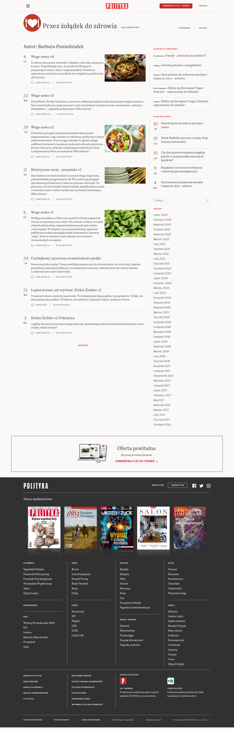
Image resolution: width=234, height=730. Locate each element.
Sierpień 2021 (161, 250)
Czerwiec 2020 (162, 284)
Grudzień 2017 (162, 367)
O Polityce (28, 700)
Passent (172, 571)
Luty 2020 (159, 294)
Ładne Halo (129, 721)
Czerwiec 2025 (162, 221)
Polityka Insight (61, 721)
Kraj (25, 618)
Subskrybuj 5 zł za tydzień (134, 463)
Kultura (124, 565)
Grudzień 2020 (162, 270)
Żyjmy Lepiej (30, 595)
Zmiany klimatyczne (131, 642)
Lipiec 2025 (160, 216)
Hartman (173, 575)
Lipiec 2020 (160, 280)
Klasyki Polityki (177, 627)
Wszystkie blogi (177, 595)
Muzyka (124, 575)
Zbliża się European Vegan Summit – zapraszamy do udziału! (178, 91)
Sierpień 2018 (161, 338)
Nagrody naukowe (130, 646)
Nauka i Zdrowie (128, 621)
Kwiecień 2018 (162, 348)
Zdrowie (125, 627)
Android (129, 690)
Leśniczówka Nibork (90, 721)
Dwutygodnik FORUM (32, 721)
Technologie (127, 637)
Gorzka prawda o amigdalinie (181, 66)
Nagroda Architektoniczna (135, 609)
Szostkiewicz (175, 580)
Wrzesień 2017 (162, 382)
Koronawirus (30, 607)
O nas (171, 661)
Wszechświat (127, 632)
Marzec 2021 (161, 255)
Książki (124, 571)
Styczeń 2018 (161, 363)
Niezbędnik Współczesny (37, 585)
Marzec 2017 (161, 411)
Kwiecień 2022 (162, 236)
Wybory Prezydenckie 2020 (39, 624)
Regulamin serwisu (81, 677)
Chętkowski (175, 590)
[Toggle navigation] (27, 6)
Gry (122, 599)
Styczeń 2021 (161, 265)
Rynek (75, 607)
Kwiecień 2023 (162, 226)
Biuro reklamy (30, 683)
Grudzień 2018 (162, 323)
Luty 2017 (159, 416)
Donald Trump (80, 580)
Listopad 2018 (162, 328)
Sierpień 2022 (161, 231)
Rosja (75, 590)
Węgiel (76, 622)
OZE (74, 627)
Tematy (172, 656)
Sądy (26, 648)
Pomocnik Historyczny (36, 575)
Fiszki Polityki (174, 690)
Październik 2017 (163, 377)
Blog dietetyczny (64, 84)
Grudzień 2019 (162, 299)
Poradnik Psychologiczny (37, 580)
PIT (74, 618)
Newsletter (158, 487)
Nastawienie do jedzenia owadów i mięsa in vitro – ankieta (180, 78)
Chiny (75, 595)
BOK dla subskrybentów (35, 695)
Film (122, 580)
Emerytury (78, 613)
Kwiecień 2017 (162, 406)
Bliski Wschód (80, 585)
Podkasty (173, 637)
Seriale (124, 585)
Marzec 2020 (161, 289)
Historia (173, 613)
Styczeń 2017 (161, 421)
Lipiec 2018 (160, 343)
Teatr (123, 595)
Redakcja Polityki (32, 677)
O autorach (184, 30)
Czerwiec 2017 (162, 397)
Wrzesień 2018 (162, 333)
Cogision (121, 721)
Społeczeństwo (176, 622)
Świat (74, 565)
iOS (121, 690)
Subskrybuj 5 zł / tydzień (176, 6)
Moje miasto (175, 632)
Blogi (171, 565)
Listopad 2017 (161, 372)
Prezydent (29, 643)
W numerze (28, 565)
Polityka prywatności (83, 689)
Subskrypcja (177, 487)
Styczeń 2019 (161, 319)
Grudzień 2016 (162, 426)
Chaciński (174, 585)
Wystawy (125, 590)
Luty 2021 (159, 260)
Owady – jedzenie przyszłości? (185, 57)
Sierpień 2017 (161, 387)
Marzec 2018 (161, 353)
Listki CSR (78, 637)
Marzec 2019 (161, 314)
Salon (26, 590)
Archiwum (174, 646)
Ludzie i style (175, 618)
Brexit (75, 571)
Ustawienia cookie (81, 700)
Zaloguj (203, 6)
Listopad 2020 (162, 275)
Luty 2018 (159, 358)
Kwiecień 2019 (162, 309)
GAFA (75, 632)
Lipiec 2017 (160, 392)
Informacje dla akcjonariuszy (87, 706)
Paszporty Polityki (130, 604)
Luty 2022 (159, 245)
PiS (25, 629)
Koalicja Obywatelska (35, 639)
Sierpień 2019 (161, 304)
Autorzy (172, 651)
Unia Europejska (81, 575)
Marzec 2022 (161, 241)
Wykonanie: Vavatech (153, 721)
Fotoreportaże (176, 642)
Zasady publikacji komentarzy (87, 683)
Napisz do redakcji (33, 689)
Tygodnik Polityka (33, 571)
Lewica (27, 634)
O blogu (203, 30)
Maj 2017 (158, 402)
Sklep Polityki (176, 665)
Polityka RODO (79, 695)
